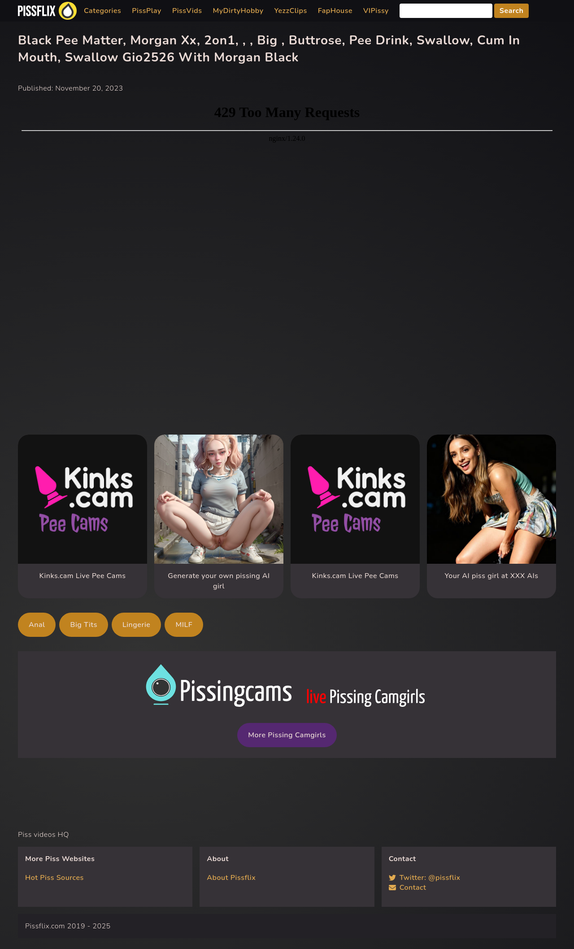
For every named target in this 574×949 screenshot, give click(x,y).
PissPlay (146, 11)
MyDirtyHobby (238, 11)
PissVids (187, 11)
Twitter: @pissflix (425, 878)
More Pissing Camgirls (287, 735)
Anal (37, 625)
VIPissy (376, 11)
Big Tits (83, 625)
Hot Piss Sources (54, 878)
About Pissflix (231, 878)
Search (512, 11)
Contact (407, 887)
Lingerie (136, 625)
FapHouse (335, 11)
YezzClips (290, 11)
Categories (102, 11)
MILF (183, 625)
